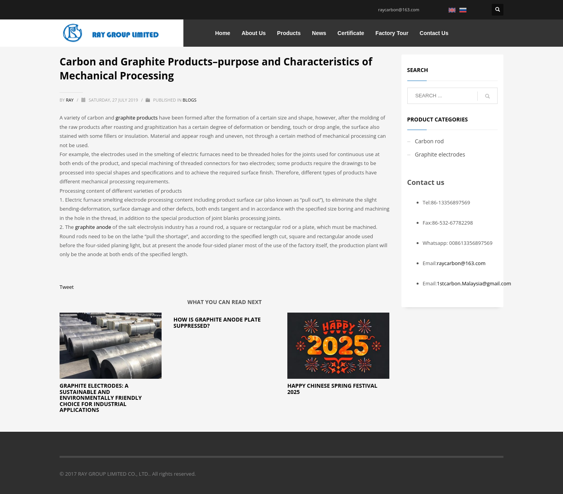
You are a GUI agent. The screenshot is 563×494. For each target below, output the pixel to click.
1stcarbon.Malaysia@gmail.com (474, 283)
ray (70, 100)
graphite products (137, 117)
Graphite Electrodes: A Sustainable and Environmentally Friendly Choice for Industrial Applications (101, 397)
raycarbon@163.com (398, 9)
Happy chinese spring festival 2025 (332, 388)
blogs (189, 100)
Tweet (67, 286)
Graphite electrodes (440, 154)
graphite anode (93, 226)
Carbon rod (429, 141)
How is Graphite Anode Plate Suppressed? (216, 322)
